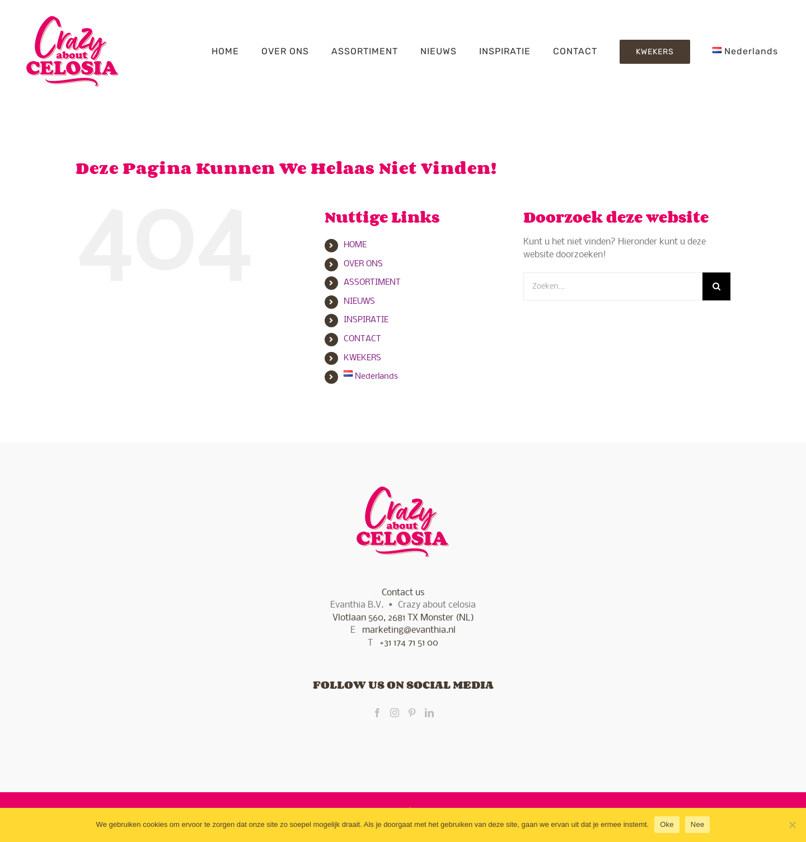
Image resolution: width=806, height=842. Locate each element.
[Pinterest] (411, 712)
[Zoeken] (716, 286)
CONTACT (362, 339)
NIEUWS (359, 301)
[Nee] (792, 824)
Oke (667, 824)
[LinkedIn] (429, 712)
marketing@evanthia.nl (409, 630)
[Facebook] (377, 712)
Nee (698, 824)
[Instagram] (394, 712)
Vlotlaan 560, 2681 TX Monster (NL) (403, 618)
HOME (355, 245)
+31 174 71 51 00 (408, 643)
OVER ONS (363, 264)
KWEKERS (362, 358)
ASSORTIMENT (372, 282)
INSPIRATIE (366, 320)
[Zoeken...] (612, 286)
